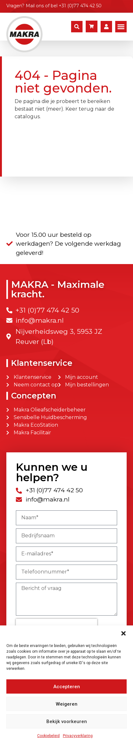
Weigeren (66, 704)
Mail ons (35, 6)
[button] (123, 633)
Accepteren (66, 686)
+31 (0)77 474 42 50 (80, 6)
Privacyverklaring (78, 736)
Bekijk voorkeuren (66, 721)
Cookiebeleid (48, 736)
